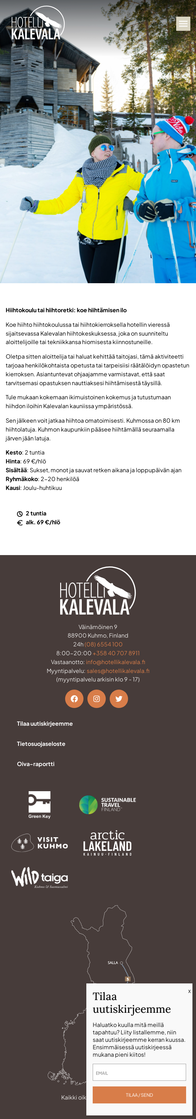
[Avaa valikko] (183, 24)
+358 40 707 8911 (116, 653)
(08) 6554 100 (104, 644)
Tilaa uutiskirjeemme (45, 723)
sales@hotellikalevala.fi (118, 670)
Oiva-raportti (35, 763)
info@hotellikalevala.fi (115, 662)
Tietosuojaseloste (41, 743)
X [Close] (189, 991)
